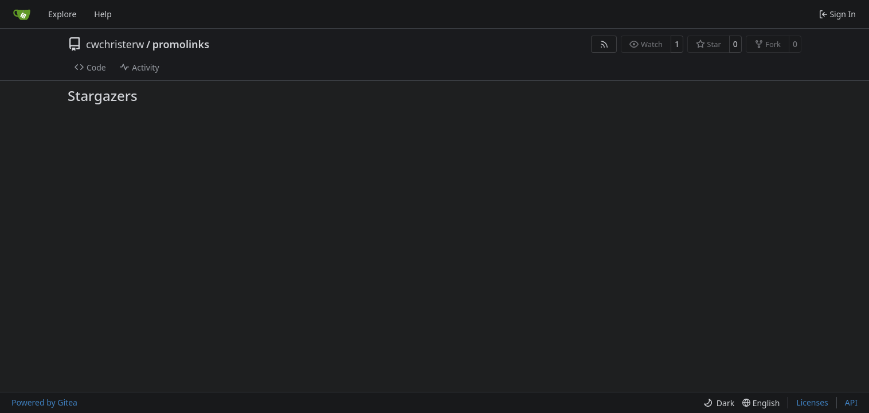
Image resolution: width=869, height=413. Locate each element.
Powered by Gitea (44, 402)
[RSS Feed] (604, 44)
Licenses (812, 402)
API (851, 402)
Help (103, 14)
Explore (62, 14)
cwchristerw (115, 44)
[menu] (718, 403)
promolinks (180, 44)
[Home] (22, 14)
